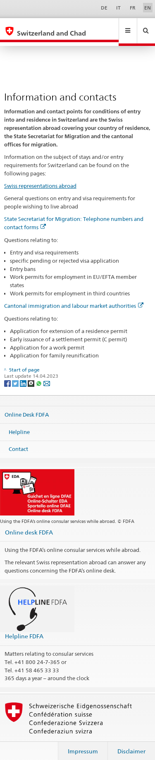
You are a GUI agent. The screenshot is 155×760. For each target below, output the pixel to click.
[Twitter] (16, 375)
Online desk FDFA (29, 524)
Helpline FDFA (24, 628)
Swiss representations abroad (40, 178)
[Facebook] (8, 375)
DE (104, 8)
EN (147, 8)
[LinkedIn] (24, 375)
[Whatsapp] (39, 375)
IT (118, 8)
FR (133, 8)
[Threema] (32, 375)
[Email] (46, 375)
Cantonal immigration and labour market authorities (73, 298)
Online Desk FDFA (27, 406)
